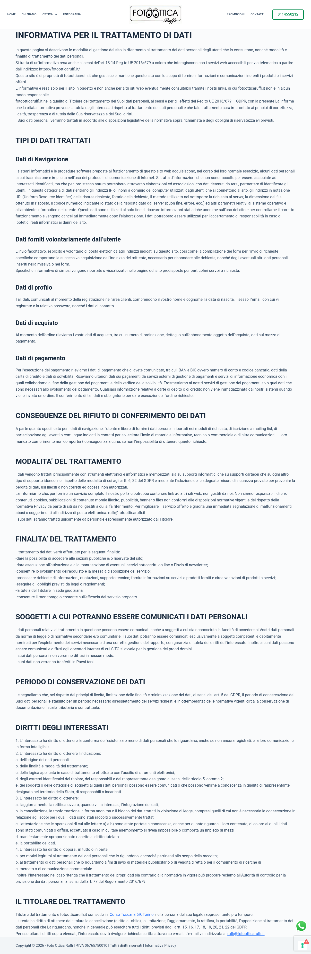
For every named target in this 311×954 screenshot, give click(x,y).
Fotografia (72, 14)
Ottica (51, 14)
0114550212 (288, 14)
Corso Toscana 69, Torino (132, 914)
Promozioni (235, 14)
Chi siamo (29, 14)
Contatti (257, 14)
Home (11, 14)
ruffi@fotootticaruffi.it (246, 933)
